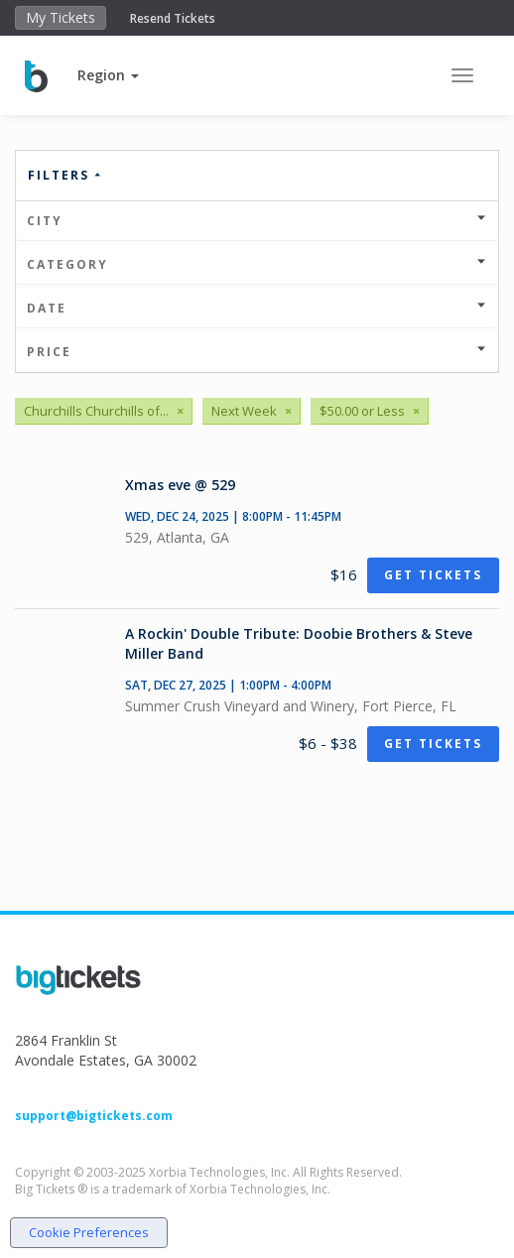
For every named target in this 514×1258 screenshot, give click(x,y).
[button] (108, 74)
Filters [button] (65, 175)
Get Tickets (433, 574)
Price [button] (257, 351)
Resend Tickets (172, 18)
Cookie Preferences (89, 1232)
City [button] (257, 220)
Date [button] (257, 308)
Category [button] (257, 264)
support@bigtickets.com (94, 1115)
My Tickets (60, 17)
